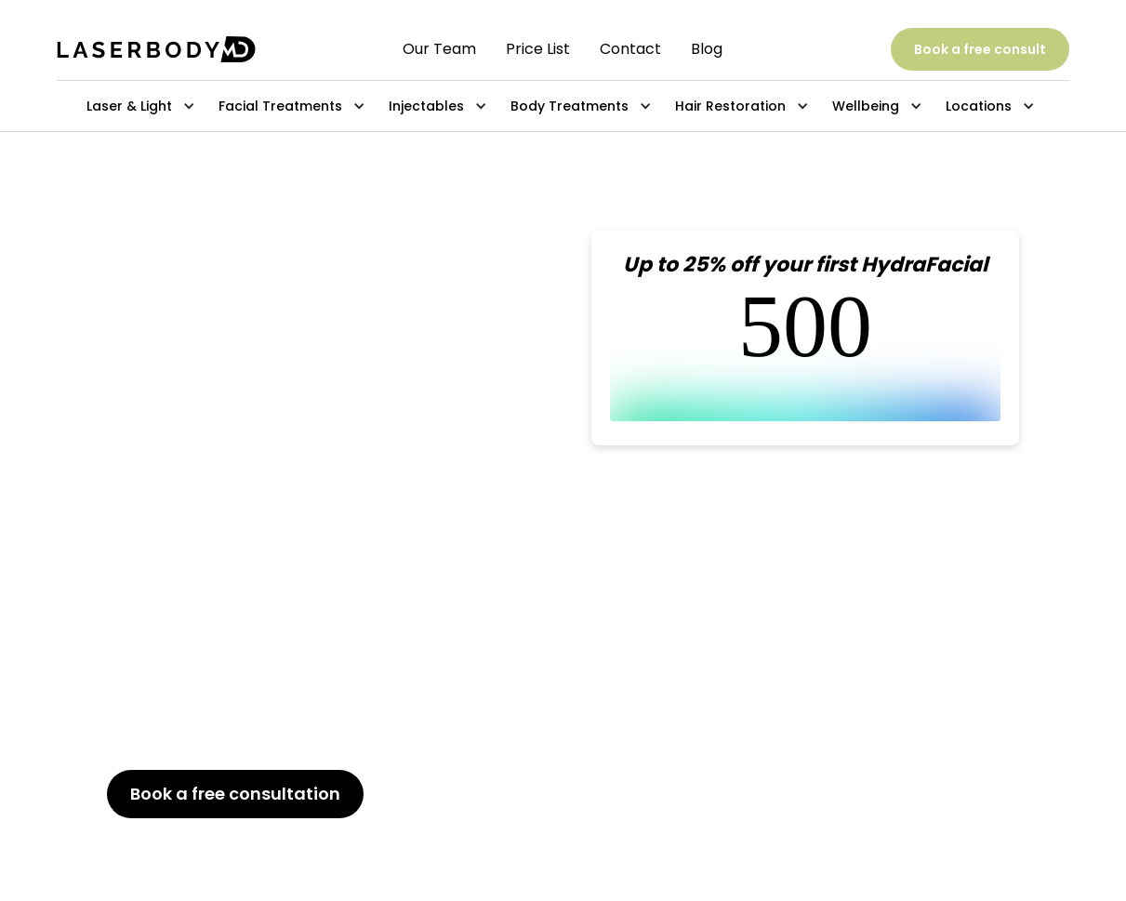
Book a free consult (980, 49)
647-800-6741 (215, 842)
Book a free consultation (235, 793)
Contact (630, 50)
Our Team (439, 50)
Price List (538, 50)
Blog (706, 50)
